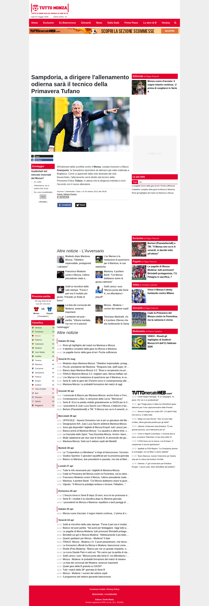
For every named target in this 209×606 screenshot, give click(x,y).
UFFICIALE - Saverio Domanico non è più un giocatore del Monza (97, 420)
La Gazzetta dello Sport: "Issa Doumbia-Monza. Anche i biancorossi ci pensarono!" (105, 434)
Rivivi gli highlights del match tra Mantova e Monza (89, 345)
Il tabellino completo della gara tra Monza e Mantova (90, 349)
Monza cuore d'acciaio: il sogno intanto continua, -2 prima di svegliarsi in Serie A (104, 513)
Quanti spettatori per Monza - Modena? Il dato (86, 538)
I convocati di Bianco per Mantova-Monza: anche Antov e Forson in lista (100, 395)
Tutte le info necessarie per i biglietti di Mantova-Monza (91, 470)
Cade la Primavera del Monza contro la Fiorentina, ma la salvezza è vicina (101, 474)
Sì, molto (38, 182)
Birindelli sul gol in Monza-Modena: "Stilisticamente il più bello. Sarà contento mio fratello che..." (112, 535)
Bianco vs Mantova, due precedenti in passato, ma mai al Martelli (96, 459)
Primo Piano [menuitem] (131, 23)
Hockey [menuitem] (166, 23)
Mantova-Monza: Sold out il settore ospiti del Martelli (90, 441)
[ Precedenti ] (42, 316)
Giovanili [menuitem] (86, 23)
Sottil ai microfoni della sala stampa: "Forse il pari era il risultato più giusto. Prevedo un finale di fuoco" (73, 293)
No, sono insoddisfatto (43, 192)
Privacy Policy (113, 589)
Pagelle (137, 261)
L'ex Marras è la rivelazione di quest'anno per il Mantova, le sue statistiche (101, 377)
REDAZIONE (97, 594)
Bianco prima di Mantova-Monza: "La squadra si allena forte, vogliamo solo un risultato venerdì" (112, 431)
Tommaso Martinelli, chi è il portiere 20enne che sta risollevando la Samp (116, 320)
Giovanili (138, 308)
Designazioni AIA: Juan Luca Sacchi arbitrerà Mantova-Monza (95, 424)
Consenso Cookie (97, 589)
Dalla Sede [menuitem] (113, 23)
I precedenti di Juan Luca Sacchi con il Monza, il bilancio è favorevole (98, 406)
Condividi (64, 205)
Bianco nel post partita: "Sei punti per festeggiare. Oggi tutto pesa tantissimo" (102, 528)
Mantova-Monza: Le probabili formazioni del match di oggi (92, 384)
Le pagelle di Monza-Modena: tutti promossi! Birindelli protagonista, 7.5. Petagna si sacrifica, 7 (111, 531)
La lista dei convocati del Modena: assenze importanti (78, 308)
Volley (136, 285)
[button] (43, 196)
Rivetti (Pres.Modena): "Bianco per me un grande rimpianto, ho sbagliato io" (102, 549)
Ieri (140, 182)
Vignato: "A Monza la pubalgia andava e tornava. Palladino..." (94, 484)
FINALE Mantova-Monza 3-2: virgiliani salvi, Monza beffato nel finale (98, 374)
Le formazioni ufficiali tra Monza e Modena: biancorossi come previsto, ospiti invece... (107, 545)
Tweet (80, 205)
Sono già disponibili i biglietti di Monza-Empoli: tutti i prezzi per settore (99, 427)
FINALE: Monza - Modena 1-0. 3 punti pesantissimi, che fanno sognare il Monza (104, 542)
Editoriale (138, 76)
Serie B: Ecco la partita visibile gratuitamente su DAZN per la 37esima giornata (103, 402)
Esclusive (138, 238)
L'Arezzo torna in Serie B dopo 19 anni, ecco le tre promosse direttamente (101, 495)
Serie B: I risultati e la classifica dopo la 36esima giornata (92, 499)
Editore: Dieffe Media (104, 599)
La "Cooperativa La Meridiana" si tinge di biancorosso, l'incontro (95, 452)
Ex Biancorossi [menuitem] (67, 23)
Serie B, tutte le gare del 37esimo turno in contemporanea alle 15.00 (98, 381)
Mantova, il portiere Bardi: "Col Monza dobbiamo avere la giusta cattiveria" (101, 481)
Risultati (43, 202)
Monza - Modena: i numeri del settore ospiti (85, 573)
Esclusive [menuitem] (48, 23)
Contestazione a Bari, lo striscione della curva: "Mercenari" (93, 399)
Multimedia (139, 331)
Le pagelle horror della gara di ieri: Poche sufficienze (90, 352)
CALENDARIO (111, 594)
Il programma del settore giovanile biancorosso (87, 576)
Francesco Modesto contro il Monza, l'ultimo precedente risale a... (77, 275)
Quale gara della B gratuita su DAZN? (82, 566)
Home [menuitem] (34, 23)
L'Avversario (70, 191)
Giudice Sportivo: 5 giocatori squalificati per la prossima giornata (96, 456)
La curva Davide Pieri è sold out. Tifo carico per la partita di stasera (97, 552)
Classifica (37, 322)
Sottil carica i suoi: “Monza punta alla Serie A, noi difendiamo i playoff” (99, 556)
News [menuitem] (99, 23)
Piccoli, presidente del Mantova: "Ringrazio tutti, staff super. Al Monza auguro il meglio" (107, 367)
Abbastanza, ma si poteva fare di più (41, 186)
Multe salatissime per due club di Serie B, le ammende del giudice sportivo (101, 438)
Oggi (135, 182)
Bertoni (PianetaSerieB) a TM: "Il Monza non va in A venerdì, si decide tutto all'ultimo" (107, 409)
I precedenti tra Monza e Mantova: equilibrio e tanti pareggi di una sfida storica (103, 502)
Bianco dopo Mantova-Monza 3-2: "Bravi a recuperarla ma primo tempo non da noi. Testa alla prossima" (116, 370)
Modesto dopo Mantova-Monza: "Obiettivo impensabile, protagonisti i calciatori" (103, 363)
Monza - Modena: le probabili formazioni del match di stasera (94, 559)
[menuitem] (175, 23)
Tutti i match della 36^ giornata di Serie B (84, 570)
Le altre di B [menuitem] (150, 23)
